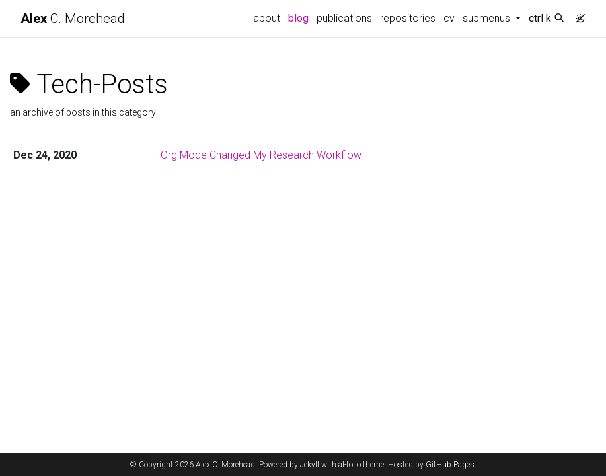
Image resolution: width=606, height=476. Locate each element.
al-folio (349, 464)
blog (298, 18)
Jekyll (309, 464)
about (266, 18)
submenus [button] (488, 18)
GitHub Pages (450, 464)
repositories (408, 18)
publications (344, 18)
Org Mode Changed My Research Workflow (261, 155)
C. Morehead (72, 18)
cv (449, 18)
